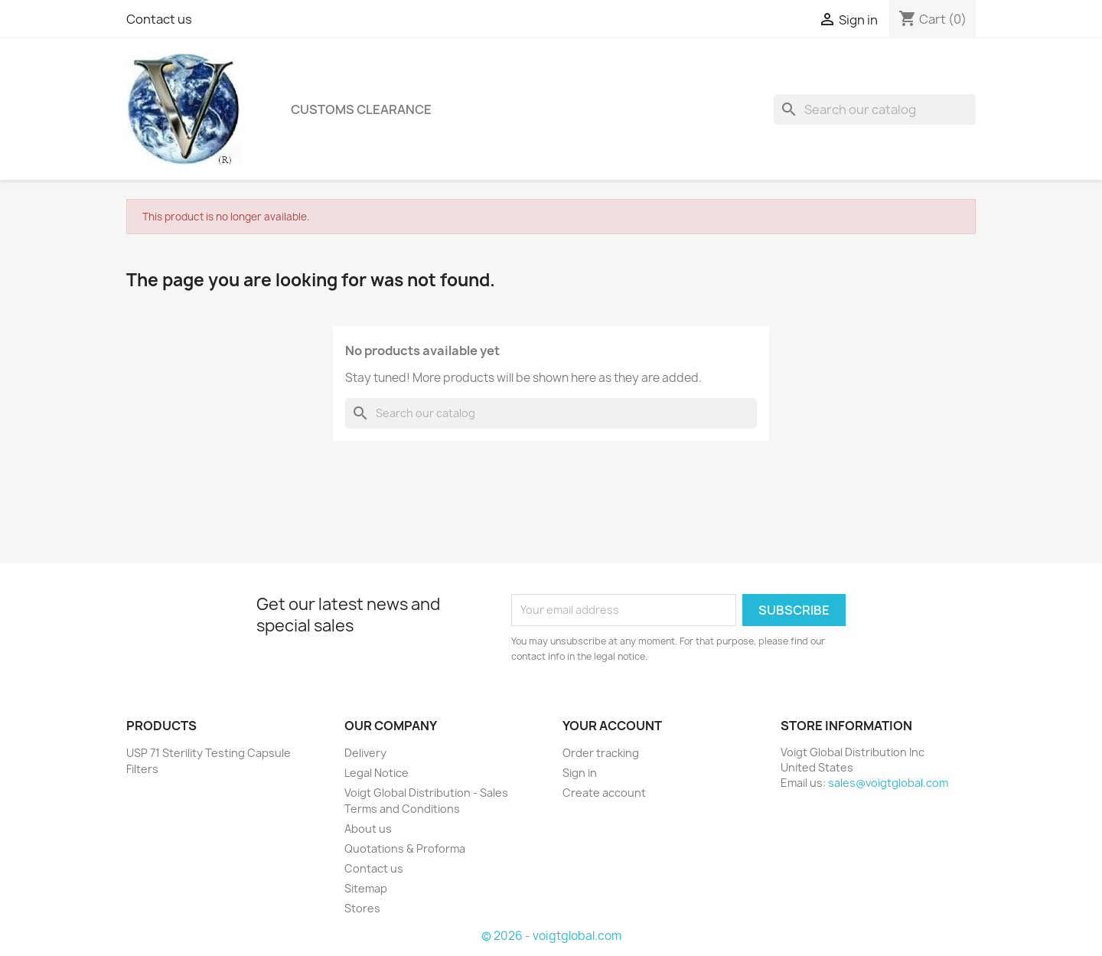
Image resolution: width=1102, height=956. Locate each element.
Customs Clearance (361, 109)
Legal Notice (376, 772)
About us (368, 828)
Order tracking (600, 753)
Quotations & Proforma (404, 848)
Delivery (365, 753)
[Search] (875, 109)
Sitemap (365, 888)
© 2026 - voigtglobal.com (551, 936)
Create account (604, 792)
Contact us (159, 19)
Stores (362, 908)
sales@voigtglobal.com (888, 782)
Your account (612, 725)
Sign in (579, 772)
